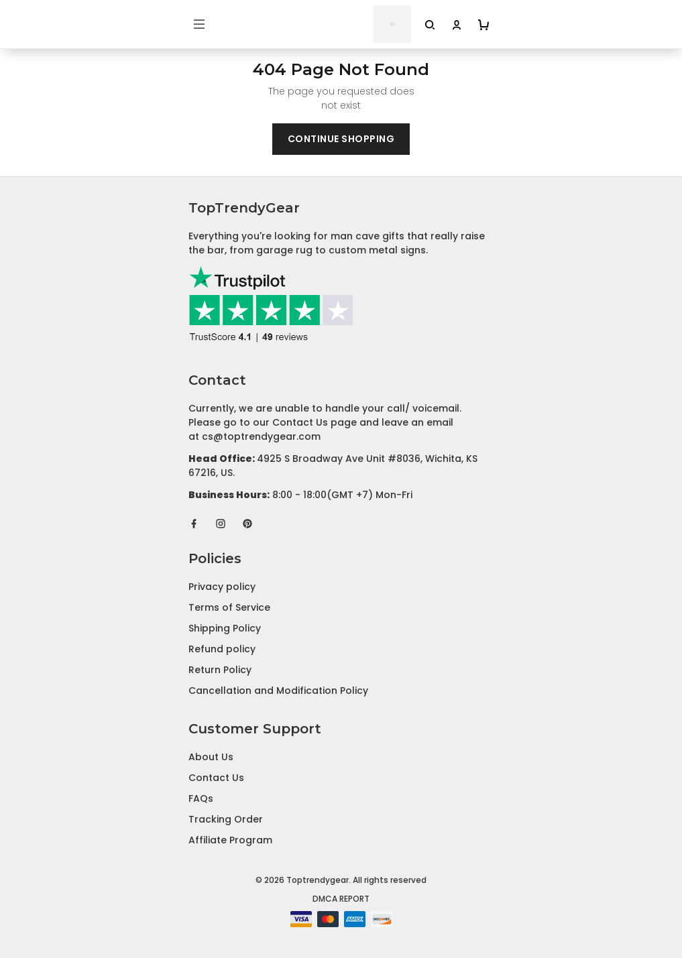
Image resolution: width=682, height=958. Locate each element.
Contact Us (216, 777)
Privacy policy (221, 586)
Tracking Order (225, 819)
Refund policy (221, 649)
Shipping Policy (224, 628)
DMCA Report (341, 898)
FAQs (200, 798)
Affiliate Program (230, 840)
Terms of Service (229, 607)
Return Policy (219, 669)
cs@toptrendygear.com (261, 436)
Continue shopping (341, 138)
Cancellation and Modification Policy (278, 690)
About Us (210, 757)
